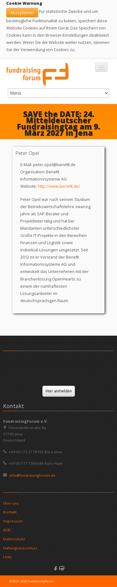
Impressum (13, 521)
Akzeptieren (22, 12)
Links (7, 556)
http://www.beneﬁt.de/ (59, 186)
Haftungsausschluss (20, 548)
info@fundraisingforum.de (31, 475)
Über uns (11, 503)
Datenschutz (14, 539)
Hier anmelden (59, 391)
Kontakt (10, 512)
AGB (7, 529)
